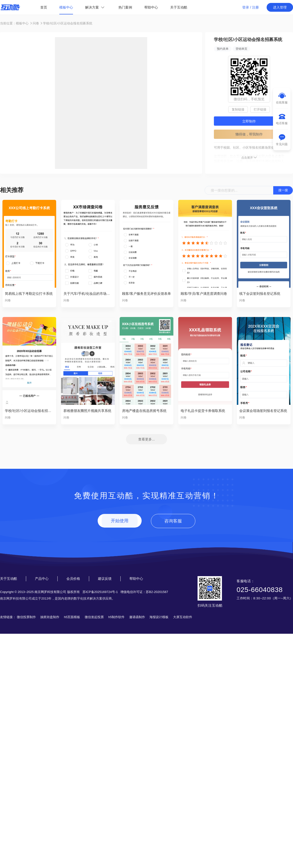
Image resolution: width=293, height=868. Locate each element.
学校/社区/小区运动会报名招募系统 (67, 23)
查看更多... (146, 439)
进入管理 (280, 7)
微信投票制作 (26, 617)
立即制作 (249, 121)
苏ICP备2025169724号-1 (100, 592)
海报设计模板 (158, 617)
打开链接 (260, 109)
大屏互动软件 (182, 617)
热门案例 (125, 7)
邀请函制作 (137, 617)
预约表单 (223, 49)
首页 (43, 7)
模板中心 (66, 7)
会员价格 (73, 579)
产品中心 (42, 579)
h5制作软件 (116, 617)
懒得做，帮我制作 (249, 134)
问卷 (36, 23)
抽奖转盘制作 (49, 617)
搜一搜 (283, 190)
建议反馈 (105, 579)
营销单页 (241, 49)
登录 (245, 7)
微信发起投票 (94, 617)
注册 (255, 7)
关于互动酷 (178, 7)
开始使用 (119, 520)
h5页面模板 (72, 617)
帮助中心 (151, 7)
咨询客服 (173, 521)
